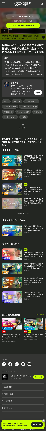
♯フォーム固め (23, 112)
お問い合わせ (7, 408)
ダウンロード (38, 377)
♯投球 (23, 117)
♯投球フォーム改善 (29, 106)
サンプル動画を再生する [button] (24, 16)
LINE (23, 364)
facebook (10, 364)
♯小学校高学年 (31, 101)
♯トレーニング (10, 117)
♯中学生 (17, 101)
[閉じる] (43, 420)
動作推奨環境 (7, 401)
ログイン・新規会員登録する (23, 25)
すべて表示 (39, 315)
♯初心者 (37, 112)
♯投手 (6, 101)
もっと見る (35, 74)
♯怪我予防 (8, 112)
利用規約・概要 (7, 394)
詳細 (38, 92)
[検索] (42, 3)
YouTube (29, 364)
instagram (17, 364)
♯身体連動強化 (10, 106)
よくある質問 (7, 387)
